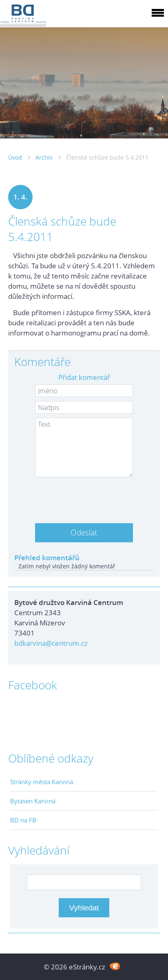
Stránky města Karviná (41, 782)
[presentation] (84, 497)
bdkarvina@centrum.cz (51, 643)
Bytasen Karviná (32, 801)
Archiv (44, 157)
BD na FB (23, 820)
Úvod (15, 157)
